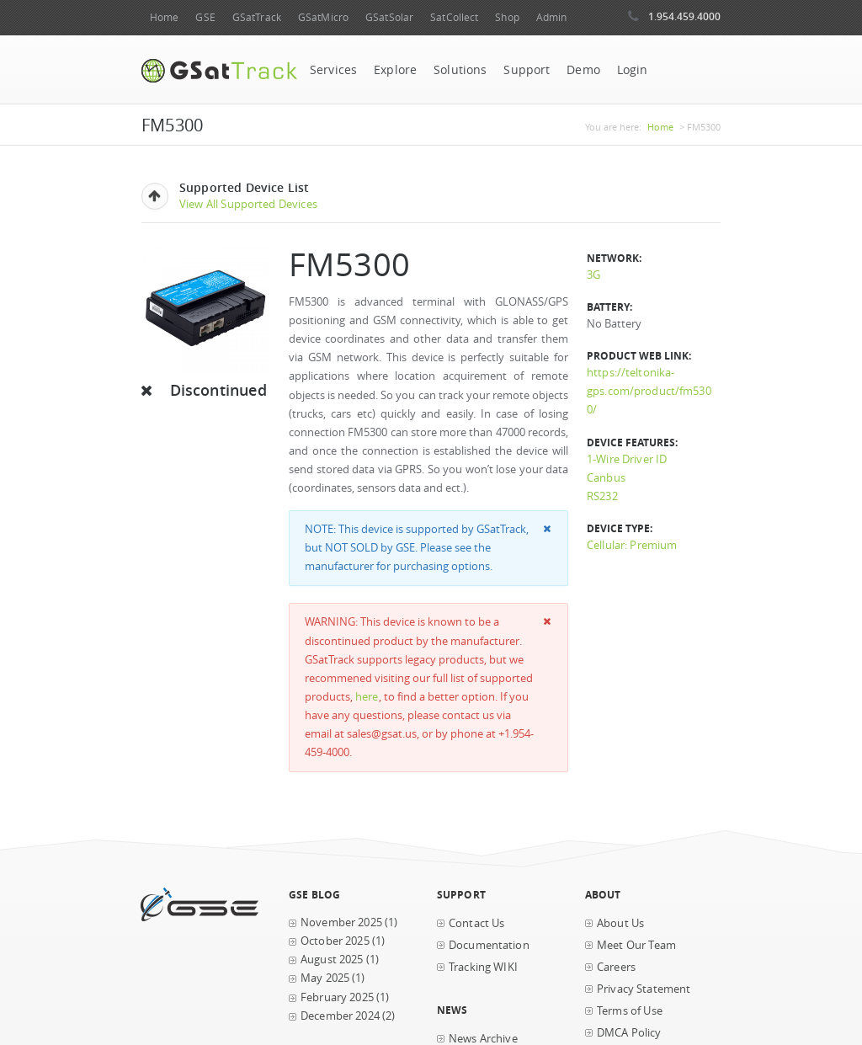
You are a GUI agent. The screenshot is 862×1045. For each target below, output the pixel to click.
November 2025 (341, 922)
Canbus (606, 478)
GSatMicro (323, 17)
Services (333, 69)
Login (632, 69)
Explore (395, 69)
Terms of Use (629, 1011)
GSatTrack (256, 17)
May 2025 (325, 978)
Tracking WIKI (483, 967)
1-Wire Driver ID (627, 459)
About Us (620, 923)
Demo (583, 69)
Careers (616, 967)
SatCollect (454, 17)
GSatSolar (389, 17)
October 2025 (335, 941)
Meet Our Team (636, 945)
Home (164, 17)
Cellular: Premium (632, 545)
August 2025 (332, 959)
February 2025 (337, 997)
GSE (205, 17)
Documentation (489, 945)
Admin (551, 17)
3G (593, 275)
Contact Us (476, 923)
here (367, 697)
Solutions (460, 69)
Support (526, 69)
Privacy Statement (643, 989)
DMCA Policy (629, 1033)
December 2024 (340, 1016)
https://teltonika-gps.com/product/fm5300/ (649, 391)
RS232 (602, 496)
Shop (507, 17)
